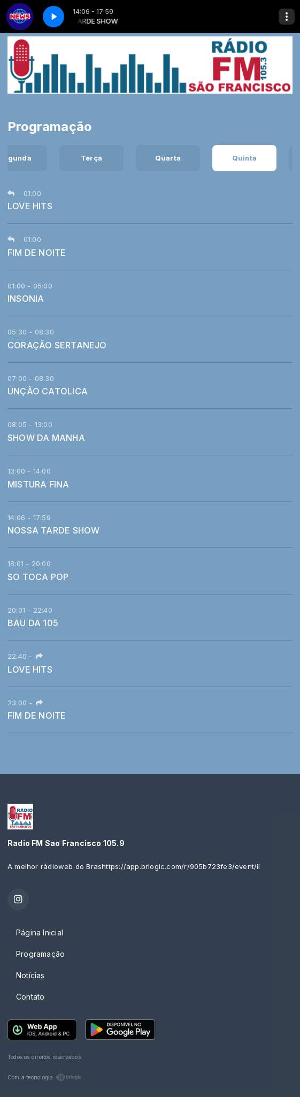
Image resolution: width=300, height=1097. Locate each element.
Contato (30, 996)
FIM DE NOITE (36, 252)
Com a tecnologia (44, 1077)
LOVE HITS (29, 206)
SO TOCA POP (37, 577)
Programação (40, 953)
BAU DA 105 (32, 623)
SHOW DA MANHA (46, 437)
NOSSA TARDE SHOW (53, 530)
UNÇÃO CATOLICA (47, 391)
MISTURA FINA (38, 484)
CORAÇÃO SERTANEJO (57, 345)
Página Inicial (39, 932)
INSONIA (25, 298)
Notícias (30, 975)
